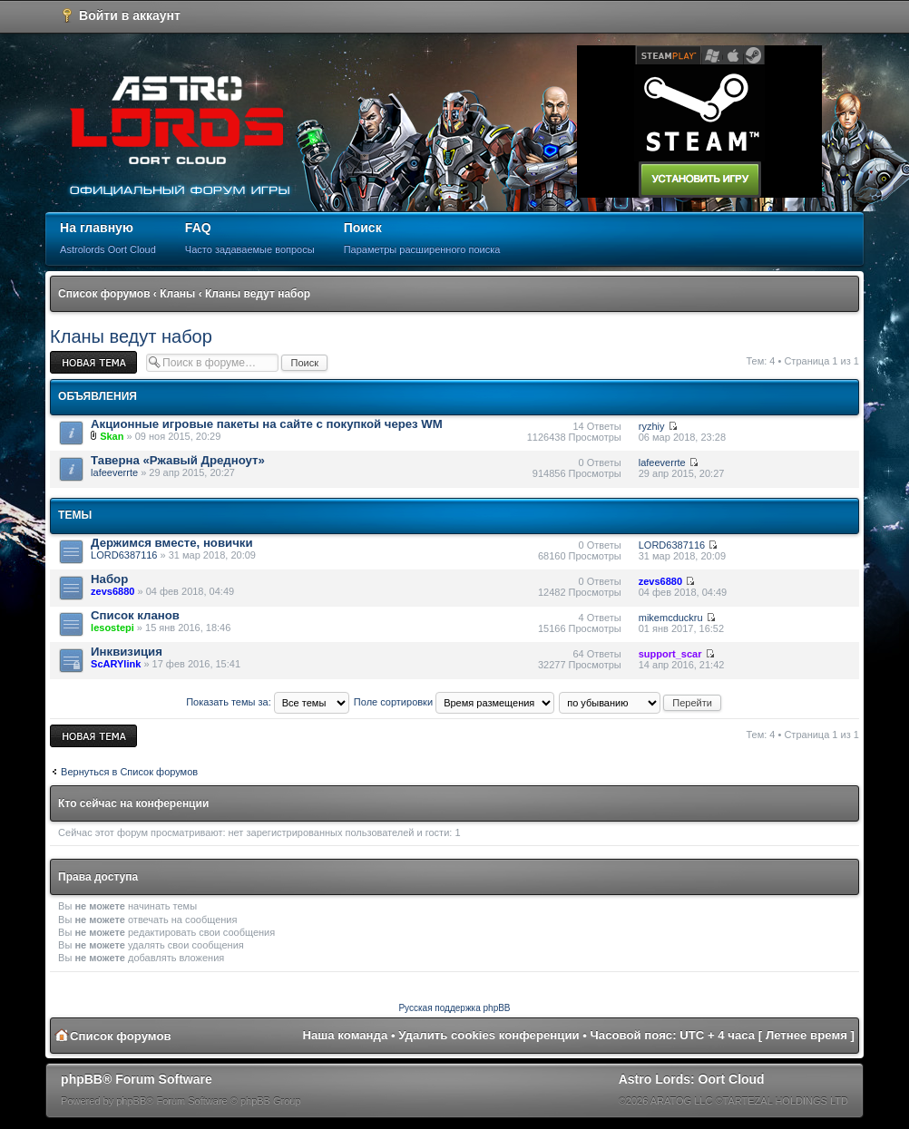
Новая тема (93, 362)
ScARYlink (116, 663)
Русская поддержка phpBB (454, 1008)
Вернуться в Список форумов (129, 771)
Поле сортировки (454, 701)
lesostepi (112, 627)
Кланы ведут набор (257, 293)
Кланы (177, 293)
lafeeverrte (114, 472)
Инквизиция (126, 651)
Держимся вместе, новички (171, 543)
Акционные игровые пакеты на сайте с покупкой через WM (267, 424)
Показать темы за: (267, 701)
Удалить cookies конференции (488, 1035)
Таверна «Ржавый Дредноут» (178, 460)
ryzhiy (652, 426)
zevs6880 (112, 591)
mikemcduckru (671, 617)
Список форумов (104, 293)
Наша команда (345, 1035)
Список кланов (135, 615)
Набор (109, 579)
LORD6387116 (124, 555)
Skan (111, 436)
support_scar (670, 653)
